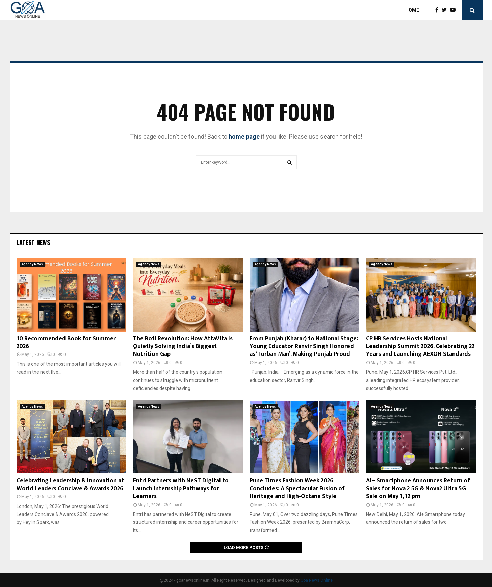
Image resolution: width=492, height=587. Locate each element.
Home (412, 10)
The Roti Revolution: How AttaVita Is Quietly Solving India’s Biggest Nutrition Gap (183, 347)
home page (244, 136)
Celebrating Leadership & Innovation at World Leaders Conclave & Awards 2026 (70, 484)
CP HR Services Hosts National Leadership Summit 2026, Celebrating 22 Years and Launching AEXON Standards (420, 347)
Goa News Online (317, 580)
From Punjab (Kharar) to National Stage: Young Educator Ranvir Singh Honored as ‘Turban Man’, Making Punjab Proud (304, 347)
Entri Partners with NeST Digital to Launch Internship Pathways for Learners (181, 488)
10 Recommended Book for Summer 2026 (66, 342)
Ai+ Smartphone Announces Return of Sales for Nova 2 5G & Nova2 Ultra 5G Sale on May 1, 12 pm (418, 488)
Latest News (33, 242)
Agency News (32, 264)
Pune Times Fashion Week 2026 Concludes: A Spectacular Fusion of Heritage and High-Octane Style (297, 488)
